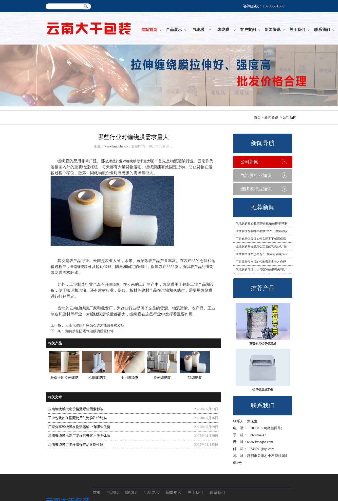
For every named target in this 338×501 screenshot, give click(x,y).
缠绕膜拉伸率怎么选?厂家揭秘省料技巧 (261, 254)
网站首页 (149, 29)
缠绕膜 (223, 29)
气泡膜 (199, 29)
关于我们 (297, 29)
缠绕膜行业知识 (256, 189)
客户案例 (248, 29)
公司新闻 (249, 161)
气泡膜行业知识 (256, 175)
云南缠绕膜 (79, 267)
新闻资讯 (273, 29)
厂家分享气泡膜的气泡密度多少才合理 (261, 261)
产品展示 (174, 29)
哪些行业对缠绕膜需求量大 (129, 161)
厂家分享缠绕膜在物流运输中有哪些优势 (79, 427)
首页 (257, 117)
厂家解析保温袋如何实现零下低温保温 (261, 238)
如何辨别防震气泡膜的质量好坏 (89, 331)
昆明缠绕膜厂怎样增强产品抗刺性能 (75, 445)
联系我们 (322, 29)
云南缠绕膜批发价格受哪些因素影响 (75, 409)
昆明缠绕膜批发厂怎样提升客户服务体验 (79, 436)
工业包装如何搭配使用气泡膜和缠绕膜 (77, 418)
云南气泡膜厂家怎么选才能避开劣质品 (94, 325)
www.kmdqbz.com (260, 442)
